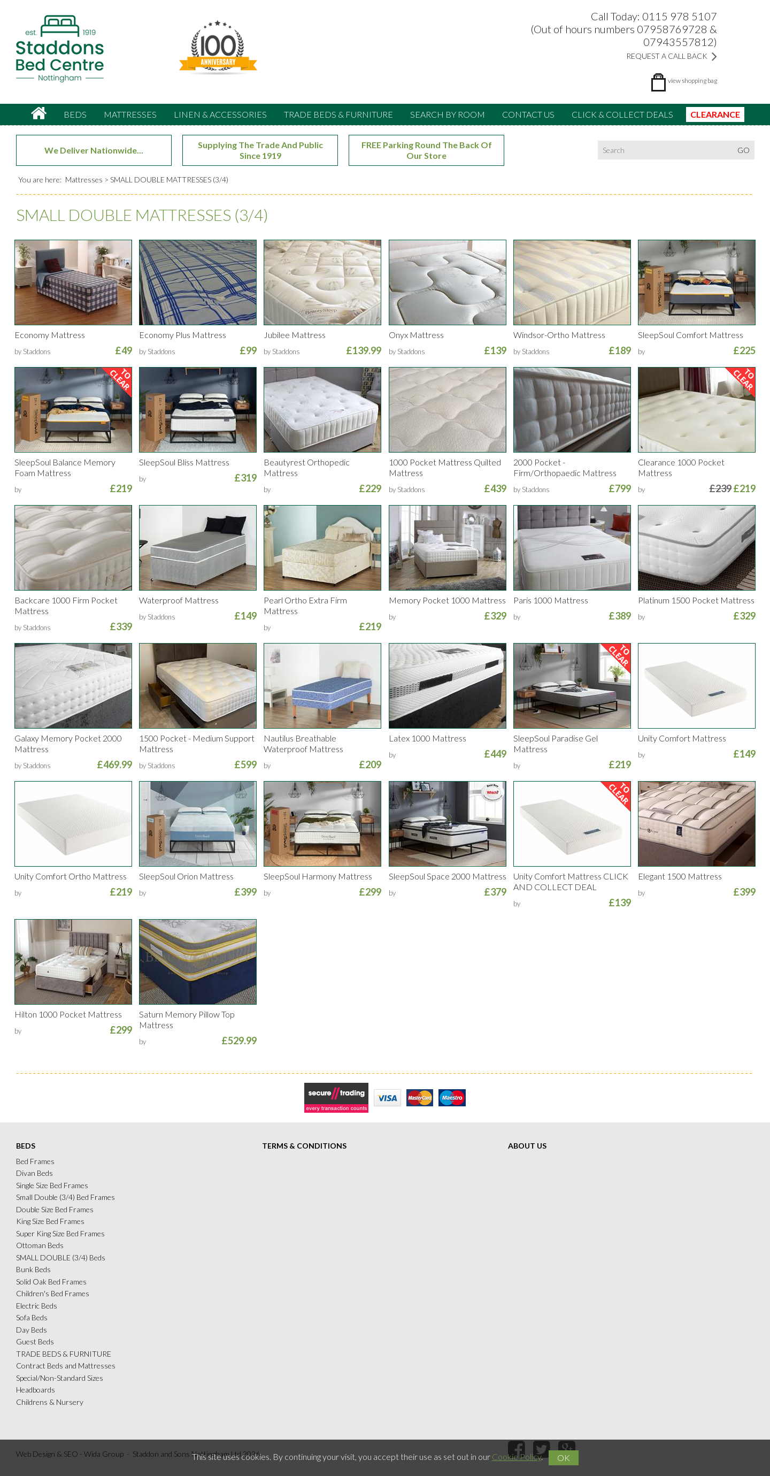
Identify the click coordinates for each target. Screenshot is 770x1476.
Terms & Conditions (304, 1145)
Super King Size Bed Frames (60, 1233)
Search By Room (447, 114)
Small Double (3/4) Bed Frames (65, 1197)
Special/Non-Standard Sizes (59, 1377)
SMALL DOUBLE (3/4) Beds (60, 1257)
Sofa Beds (32, 1317)
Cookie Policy (516, 1456)
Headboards (35, 1389)
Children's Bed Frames (52, 1293)
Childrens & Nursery (49, 1401)
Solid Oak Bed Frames (51, 1281)
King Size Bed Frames (50, 1221)
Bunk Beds (33, 1269)
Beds (75, 114)
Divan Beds (34, 1172)
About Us (527, 1145)
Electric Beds (36, 1305)
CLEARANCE (715, 114)
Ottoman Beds (40, 1245)
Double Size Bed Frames (55, 1209)
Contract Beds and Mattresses (66, 1365)
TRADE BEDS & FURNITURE (338, 114)
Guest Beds (35, 1341)
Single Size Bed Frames (52, 1185)
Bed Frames (35, 1161)
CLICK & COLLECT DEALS (622, 114)
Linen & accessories (220, 114)
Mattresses (130, 114)
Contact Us (528, 114)
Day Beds (31, 1329)
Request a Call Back (671, 56)
